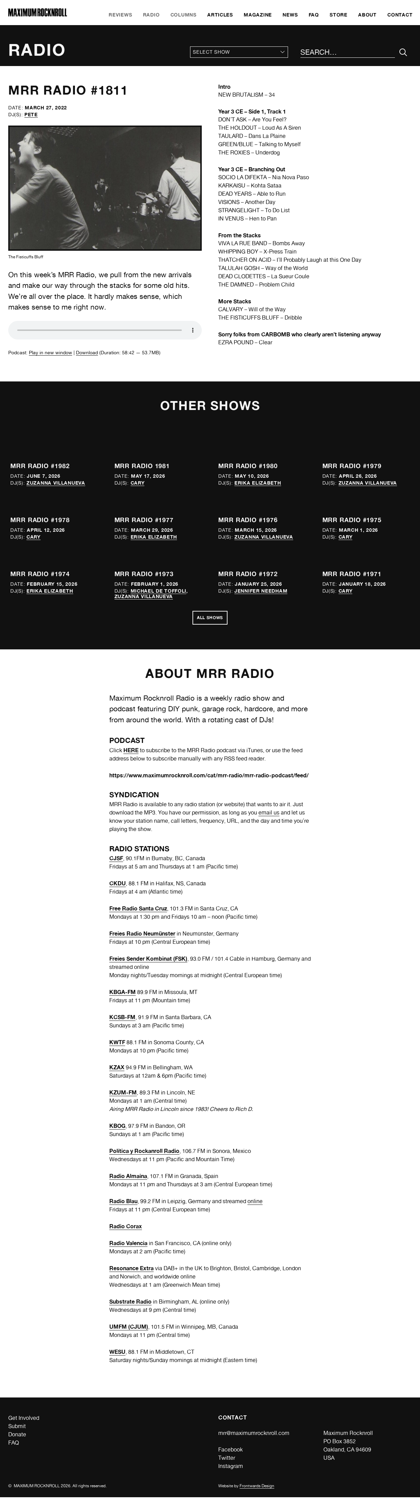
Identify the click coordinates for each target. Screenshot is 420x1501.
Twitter (226, 1461)
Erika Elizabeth (257, 483)
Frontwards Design (257, 1489)
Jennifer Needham (260, 591)
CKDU (117, 887)
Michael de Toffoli (159, 591)
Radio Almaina (128, 1179)
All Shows (210, 620)
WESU (117, 1355)
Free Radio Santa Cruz (138, 912)
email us (268, 816)
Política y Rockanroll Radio (144, 1154)
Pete (31, 114)
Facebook (230, 1453)
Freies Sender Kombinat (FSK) (148, 962)
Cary (138, 483)
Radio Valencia (128, 1246)
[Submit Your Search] (403, 52)
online (255, 1205)
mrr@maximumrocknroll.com (253, 1437)
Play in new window (50, 352)
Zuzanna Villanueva (55, 483)
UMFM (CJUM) (128, 1330)
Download (87, 352)
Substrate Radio (130, 1305)
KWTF (117, 1046)
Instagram (230, 1470)
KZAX (116, 1071)
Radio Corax (125, 1230)
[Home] (37, 14)
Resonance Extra (131, 1271)
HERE (131, 753)
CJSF (116, 862)
